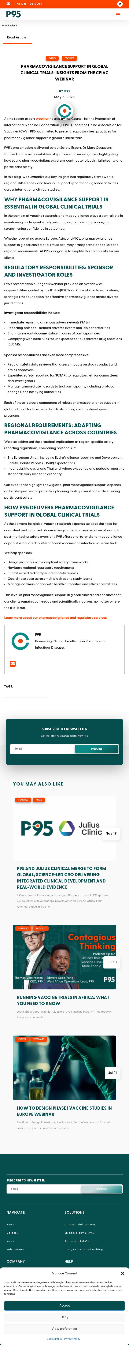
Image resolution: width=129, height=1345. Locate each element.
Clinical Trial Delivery (80, 1224)
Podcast (40, 929)
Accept (64, 1305)
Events (52, 58)
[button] (123, 1273)
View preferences (65, 1328)
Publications (15, 1249)
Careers (12, 1233)
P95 (67, 91)
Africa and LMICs (76, 1241)
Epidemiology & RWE (79, 1233)
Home (11, 1224)
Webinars (38, 1039)
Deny (64, 1317)
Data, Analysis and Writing (83, 1249)
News (10, 1241)
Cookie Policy (54, 1339)
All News (11, 25)
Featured (69, 58)
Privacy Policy (72, 1339)
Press (39, 800)
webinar (42, 118)
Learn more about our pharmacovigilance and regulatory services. (55, 617)
